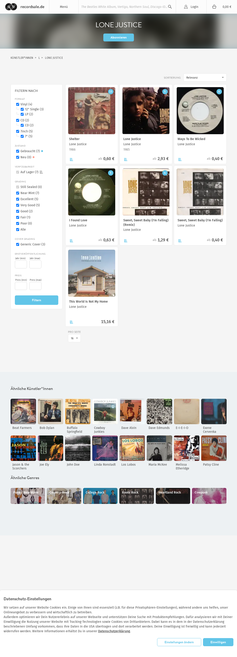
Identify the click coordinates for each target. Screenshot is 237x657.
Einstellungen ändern (179, 642)
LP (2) (29, 114)
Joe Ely (44, 465)
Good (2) (26, 211)
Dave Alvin (128, 428)
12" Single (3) (34, 109)
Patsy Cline (211, 465)
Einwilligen (218, 642)
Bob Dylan (47, 428)
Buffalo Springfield (74, 430)
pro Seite (74, 332)
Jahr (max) (35, 258)
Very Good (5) (30, 205)
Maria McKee (158, 465)
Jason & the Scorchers (20, 466)
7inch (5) (26, 131)
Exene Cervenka (209, 430)
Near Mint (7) (29, 193)
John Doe (73, 465)
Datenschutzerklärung (114, 631)
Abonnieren (119, 37)
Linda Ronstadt (105, 465)
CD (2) (24, 120)
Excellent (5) (29, 199)
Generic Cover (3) (32, 244)
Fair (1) (25, 217)
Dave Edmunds (159, 428)
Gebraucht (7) (32, 151)
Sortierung (172, 77)
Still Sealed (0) (31, 187)
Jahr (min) (20, 258)
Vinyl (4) (26, 104)
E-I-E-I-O (182, 428)
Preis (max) (35, 280)
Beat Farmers (22, 428)
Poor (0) (26, 223)
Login (194, 7)
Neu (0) (28, 157)
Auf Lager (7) (31, 172)
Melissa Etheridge (182, 466)
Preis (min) (21, 280)
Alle (23, 229)
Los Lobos (128, 465)
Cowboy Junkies (99, 430)
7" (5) (28, 136)
